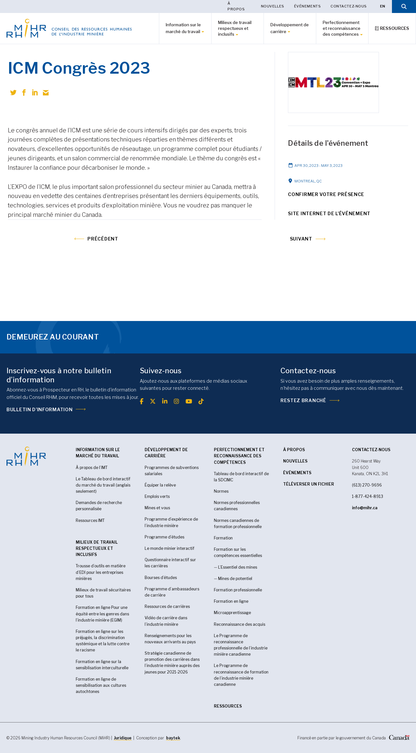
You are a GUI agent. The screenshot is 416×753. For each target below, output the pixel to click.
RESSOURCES (228, 706)
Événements (307, 6)
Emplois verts (157, 496)
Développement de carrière (289, 28)
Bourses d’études (161, 577)
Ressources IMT (90, 520)
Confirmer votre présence (326, 194)
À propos (236, 6)
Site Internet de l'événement (329, 213)
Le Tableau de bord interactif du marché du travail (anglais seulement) (103, 485)
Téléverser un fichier (308, 484)
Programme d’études (164, 537)
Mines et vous (157, 507)
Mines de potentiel (235, 578)
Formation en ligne (231, 601)
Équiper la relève (160, 485)
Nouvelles (272, 6)
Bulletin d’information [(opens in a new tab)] (39, 409)
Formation (223, 538)
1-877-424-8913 (367, 496)
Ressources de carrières (167, 606)
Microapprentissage (232, 612)
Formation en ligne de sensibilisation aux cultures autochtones (101, 685)
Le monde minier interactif (169, 548)
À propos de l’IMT (92, 467)
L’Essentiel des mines (237, 567)
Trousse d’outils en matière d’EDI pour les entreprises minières (100, 572)
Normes (221, 491)
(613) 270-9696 (367, 485)
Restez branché (303, 400)
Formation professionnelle (238, 589)
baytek (173, 737)
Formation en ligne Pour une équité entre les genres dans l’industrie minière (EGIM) (102, 613)
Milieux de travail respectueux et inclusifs (235, 28)
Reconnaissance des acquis (239, 624)
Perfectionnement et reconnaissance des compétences (341, 28)
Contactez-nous (349, 6)
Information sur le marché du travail (183, 28)
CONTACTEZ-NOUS (371, 449)
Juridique (123, 737)
